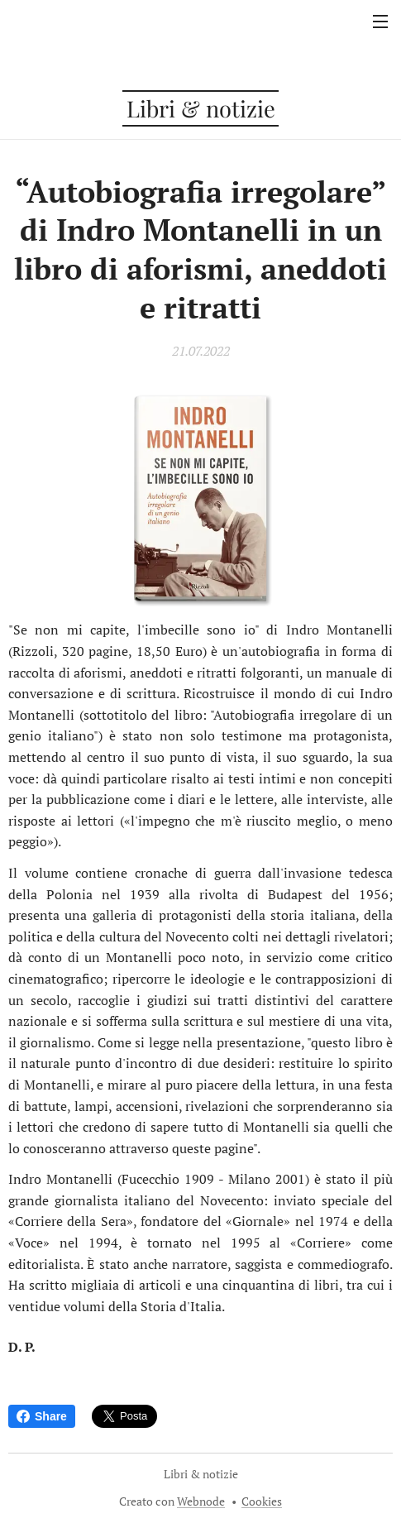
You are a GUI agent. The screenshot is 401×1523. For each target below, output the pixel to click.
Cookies (261, 1501)
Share (42, 1416)
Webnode (201, 1501)
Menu (380, 21)
